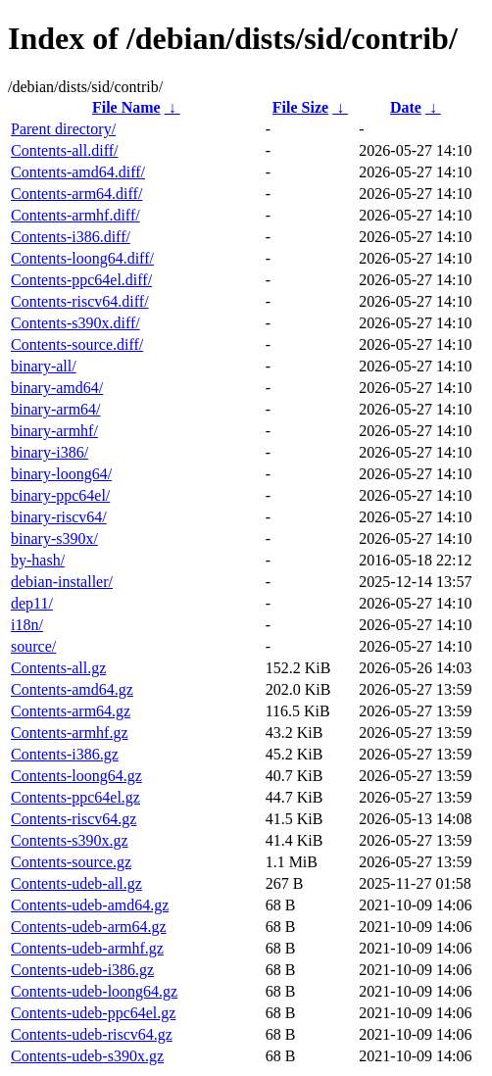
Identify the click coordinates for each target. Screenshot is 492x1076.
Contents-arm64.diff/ (76, 193)
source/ (33, 646)
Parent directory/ (63, 129)
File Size (300, 107)
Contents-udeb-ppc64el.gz (93, 1012)
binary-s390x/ (54, 538)
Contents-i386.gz (65, 754)
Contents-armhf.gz (69, 732)
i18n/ (27, 624)
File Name (126, 107)
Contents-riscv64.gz (73, 818)
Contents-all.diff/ (64, 150)
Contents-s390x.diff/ (75, 323)
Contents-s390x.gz (69, 840)
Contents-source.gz (71, 862)
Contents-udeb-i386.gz (82, 969)
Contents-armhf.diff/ (75, 215)
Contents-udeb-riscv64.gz (91, 1034)
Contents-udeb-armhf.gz (87, 948)
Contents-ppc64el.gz (75, 797)
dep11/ (32, 603)
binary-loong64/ (61, 473)
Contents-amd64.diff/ (78, 172)
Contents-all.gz (58, 668)
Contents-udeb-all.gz (76, 883)
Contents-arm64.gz (70, 711)
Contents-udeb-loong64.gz (94, 991)
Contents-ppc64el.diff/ (81, 279)
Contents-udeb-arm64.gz (89, 926)
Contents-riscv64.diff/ (80, 301)
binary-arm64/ (56, 409)
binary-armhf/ (54, 430)
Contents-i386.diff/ (70, 236)
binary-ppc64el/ (60, 495)
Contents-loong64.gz (76, 775)
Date (405, 107)
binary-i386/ (49, 452)
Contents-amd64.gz (72, 689)
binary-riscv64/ (59, 517)
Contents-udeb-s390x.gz (87, 1056)
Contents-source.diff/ (77, 344)
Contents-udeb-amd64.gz (90, 905)
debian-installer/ (62, 581)
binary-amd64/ (57, 387)
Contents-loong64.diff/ (82, 258)
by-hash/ (38, 560)
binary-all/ (43, 366)
